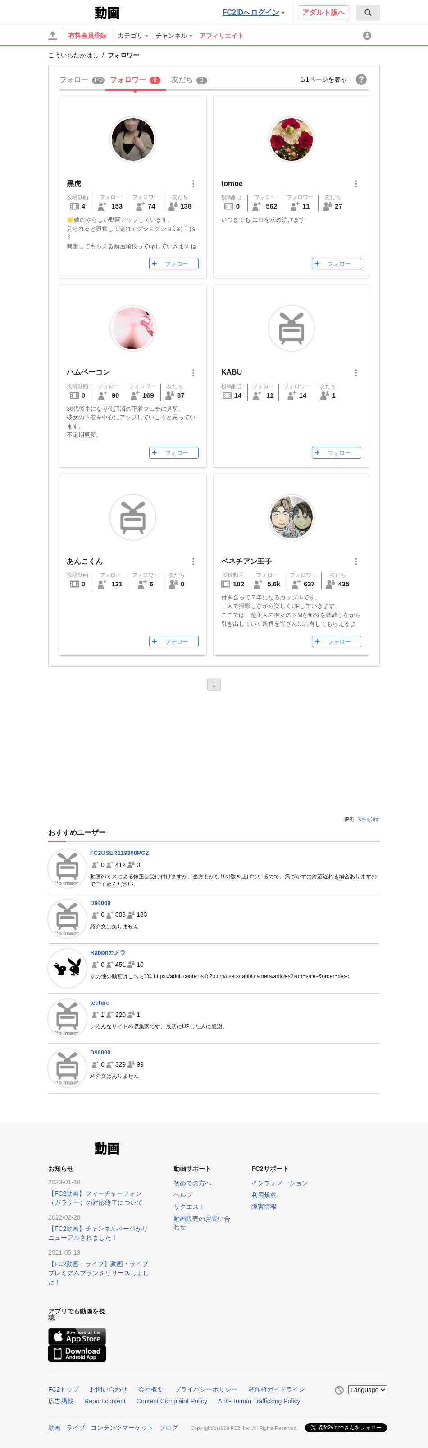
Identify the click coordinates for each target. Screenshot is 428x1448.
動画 (54, 1427)
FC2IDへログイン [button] (254, 12)
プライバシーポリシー (205, 1389)
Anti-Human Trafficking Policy (259, 1401)
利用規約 (264, 1194)
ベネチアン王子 (246, 561)
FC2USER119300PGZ (119, 852)
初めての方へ (192, 1183)
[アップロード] (52, 35)
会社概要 (151, 1389)
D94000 (100, 903)
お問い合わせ (108, 1389)
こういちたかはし (73, 55)
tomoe (232, 183)
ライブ (75, 1427)
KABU (231, 372)
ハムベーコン (88, 372)
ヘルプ (182, 1194)
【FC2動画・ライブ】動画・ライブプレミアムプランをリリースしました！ (98, 1273)
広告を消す (368, 819)
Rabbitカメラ (108, 952)
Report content (105, 1401)
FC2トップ (63, 1389)
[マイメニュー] (368, 35)
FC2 (70, 12)
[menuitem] (368, 13)
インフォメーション (279, 1183)
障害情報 (264, 1206)
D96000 (100, 1052)
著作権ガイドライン (276, 1389)
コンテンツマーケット (122, 1427)
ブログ (168, 1427)
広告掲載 (60, 1401)
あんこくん (85, 561)
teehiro (99, 1002)
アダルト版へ (323, 12)
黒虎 (74, 183)
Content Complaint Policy (172, 1401)
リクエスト (189, 1206)
